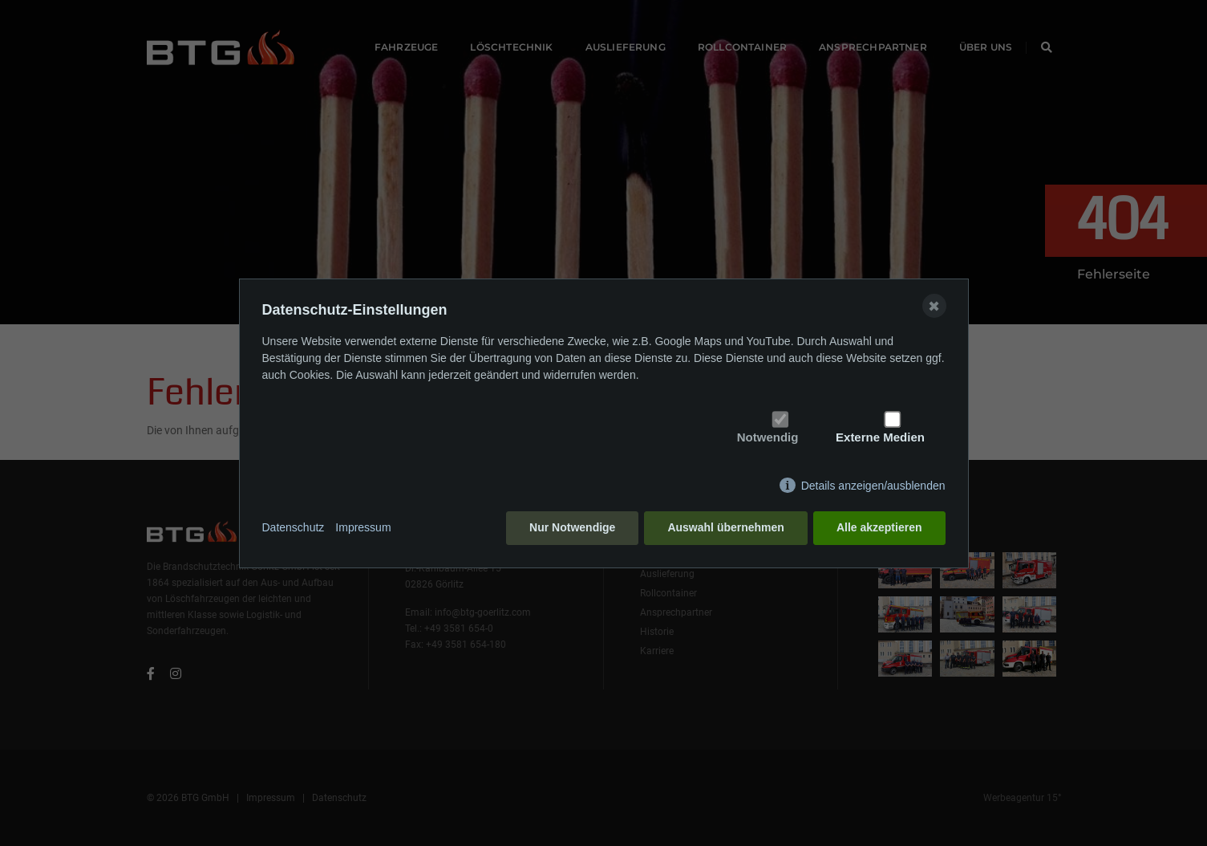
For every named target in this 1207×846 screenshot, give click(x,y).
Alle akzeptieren (879, 527)
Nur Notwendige (572, 527)
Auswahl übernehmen (725, 527)
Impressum (363, 527)
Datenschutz (293, 527)
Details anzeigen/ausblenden (873, 485)
